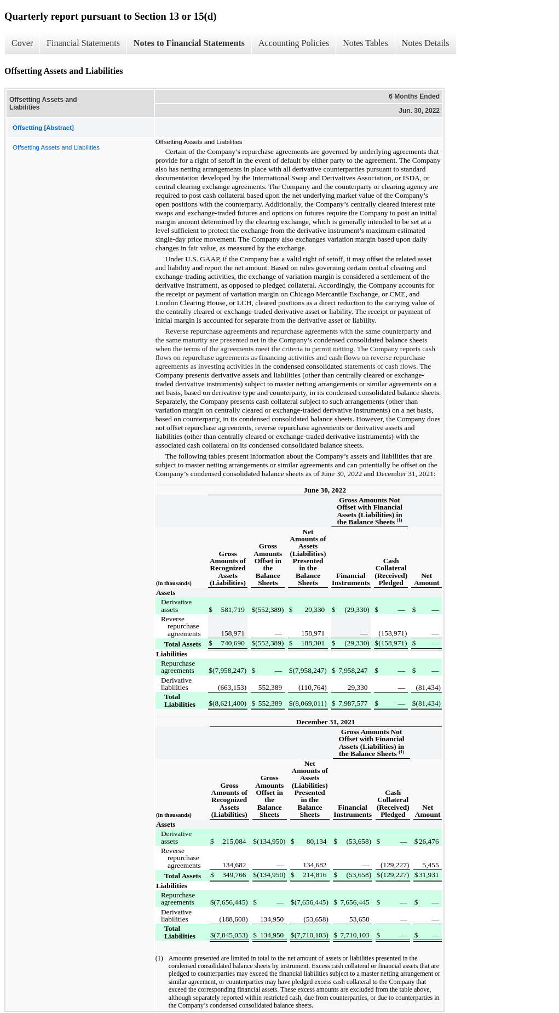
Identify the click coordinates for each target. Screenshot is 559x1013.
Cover (22, 43)
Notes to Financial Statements (189, 43)
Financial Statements (83, 43)
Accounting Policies (293, 43)
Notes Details (425, 43)
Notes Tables (365, 43)
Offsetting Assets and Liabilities (56, 147)
